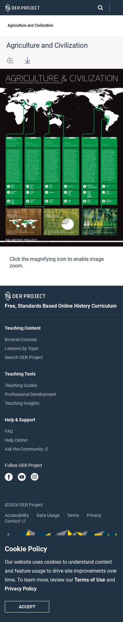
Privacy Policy (21, 589)
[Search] (97, 7)
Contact (15, 521)
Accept (27, 606)
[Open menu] (116, 8)
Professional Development (30, 394)
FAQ (9, 431)
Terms (73, 515)
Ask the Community (26, 449)
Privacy (94, 515)
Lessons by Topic (21, 348)
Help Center (16, 440)
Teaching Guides (21, 385)
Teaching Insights (22, 403)
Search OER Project (24, 357)
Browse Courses (21, 339)
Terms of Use (90, 580)
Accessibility (17, 515)
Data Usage (48, 515)
